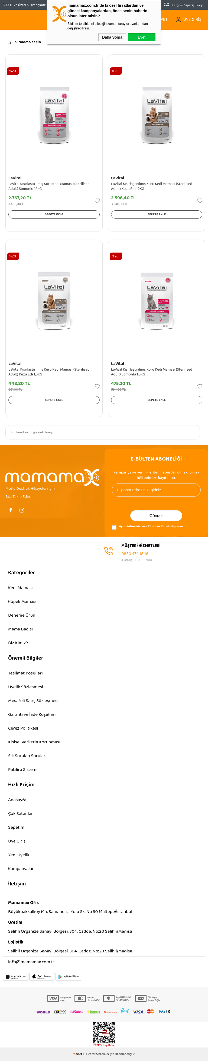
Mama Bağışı (20, 629)
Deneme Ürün (21, 615)
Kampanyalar (21, 868)
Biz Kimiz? (18, 643)
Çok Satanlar (20, 813)
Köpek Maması (22, 601)
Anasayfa (17, 800)
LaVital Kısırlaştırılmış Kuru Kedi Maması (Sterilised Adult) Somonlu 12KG (49, 186)
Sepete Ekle (54, 214)
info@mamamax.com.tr (31, 962)
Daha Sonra (112, 37)
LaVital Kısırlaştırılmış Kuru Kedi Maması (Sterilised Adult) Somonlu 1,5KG (151, 372)
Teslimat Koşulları (25, 673)
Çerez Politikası (23, 728)
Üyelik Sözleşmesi (25, 687)
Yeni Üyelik (18, 855)
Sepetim (16, 827)
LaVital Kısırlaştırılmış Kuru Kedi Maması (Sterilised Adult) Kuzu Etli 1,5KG (49, 372)
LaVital (14, 178)
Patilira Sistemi (22, 769)
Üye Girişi (17, 841)
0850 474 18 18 (134, 553)
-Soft (78, 1054)
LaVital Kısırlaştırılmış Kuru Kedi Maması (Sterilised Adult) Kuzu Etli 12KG (151, 186)
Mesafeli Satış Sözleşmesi (33, 700)
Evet (141, 37)
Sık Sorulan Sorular (27, 756)
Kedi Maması (20, 588)
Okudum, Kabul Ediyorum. (147, 527)
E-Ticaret (89, 1054)
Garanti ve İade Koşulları (32, 714)
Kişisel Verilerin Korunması (34, 742)
